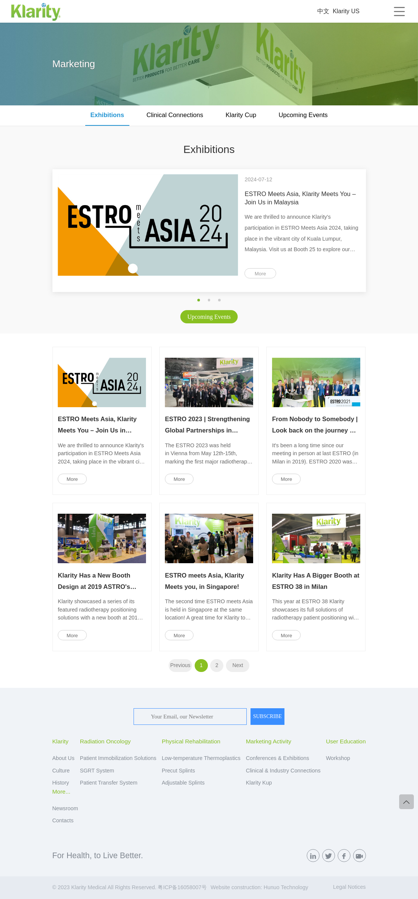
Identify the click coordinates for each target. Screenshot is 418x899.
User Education (346, 741)
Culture (61, 771)
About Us (63, 758)
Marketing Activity (268, 741)
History (60, 783)
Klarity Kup (259, 783)
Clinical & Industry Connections (283, 771)
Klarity (60, 741)
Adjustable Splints (183, 783)
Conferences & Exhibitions (277, 758)
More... (61, 791)
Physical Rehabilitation (191, 741)
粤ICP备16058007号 (182, 887)
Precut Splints (178, 771)
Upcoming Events (302, 115)
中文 (323, 11)
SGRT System (97, 771)
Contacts (63, 820)
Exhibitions (107, 115)
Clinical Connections (174, 115)
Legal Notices (349, 887)
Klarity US (346, 11)
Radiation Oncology (105, 741)
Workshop (338, 758)
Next (237, 665)
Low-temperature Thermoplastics (201, 758)
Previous (180, 665)
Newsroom (65, 808)
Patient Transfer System (109, 783)
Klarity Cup (241, 115)
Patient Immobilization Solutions (118, 758)
